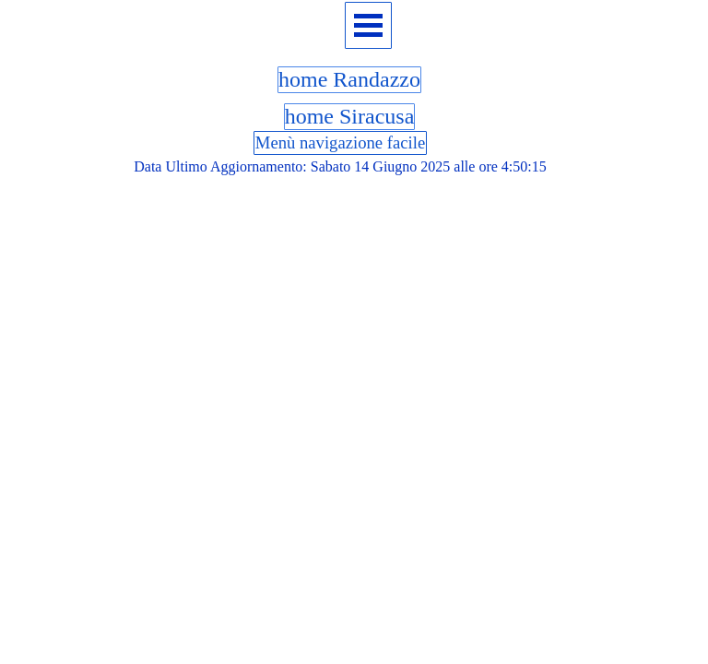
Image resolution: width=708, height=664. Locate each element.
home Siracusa (350, 116)
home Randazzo (349, 79)
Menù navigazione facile (340, 142)
